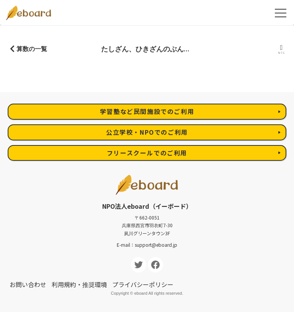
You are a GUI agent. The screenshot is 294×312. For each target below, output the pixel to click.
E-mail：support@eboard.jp (147, 244)
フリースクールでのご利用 (147, 152)
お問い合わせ (28, 284)
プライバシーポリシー (142, 284)
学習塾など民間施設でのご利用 (147, 111)
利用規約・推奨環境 (79, 284)
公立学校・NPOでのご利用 (147, 132)
